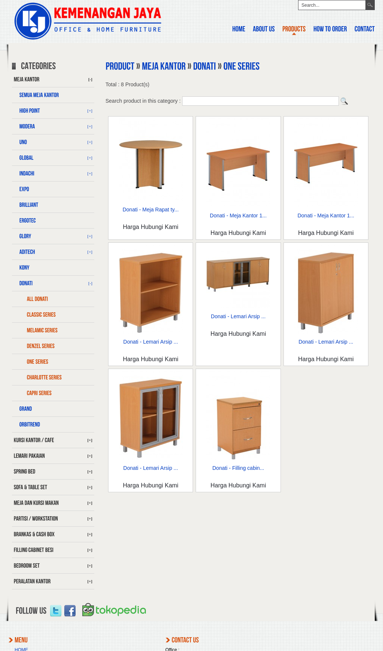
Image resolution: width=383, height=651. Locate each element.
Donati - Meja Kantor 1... (238, 215)
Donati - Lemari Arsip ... (150, 342)
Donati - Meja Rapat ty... (151, 210)
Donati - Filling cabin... (238, 468)
